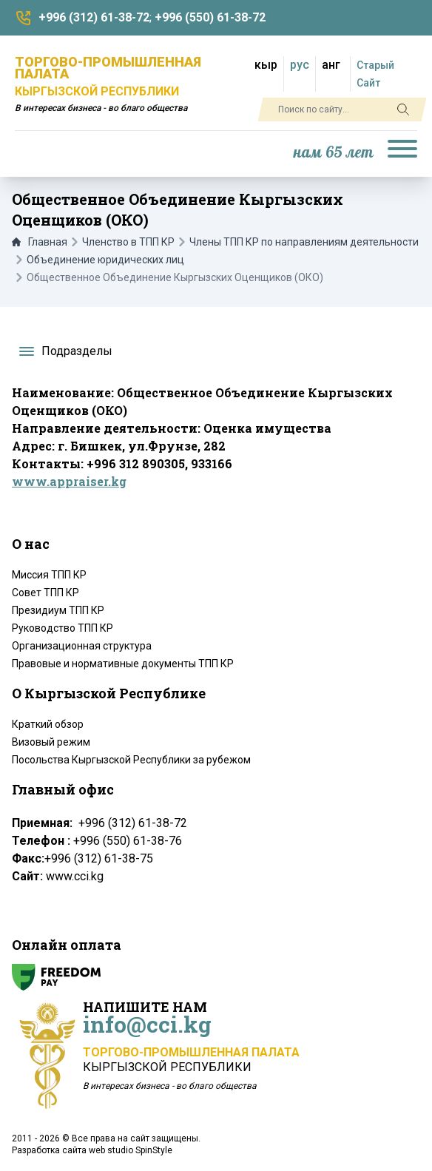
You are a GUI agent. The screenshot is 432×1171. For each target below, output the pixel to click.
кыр (265, 65)
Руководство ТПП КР (62, 628)
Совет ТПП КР (45, 592)
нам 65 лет (334, 152)
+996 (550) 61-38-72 (210, 17)
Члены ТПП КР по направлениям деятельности (304, 242)
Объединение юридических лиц (105, 260)
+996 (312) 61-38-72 (93, 17)
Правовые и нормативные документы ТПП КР (123, 663)
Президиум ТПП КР (58, 610)
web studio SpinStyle (130, 1150)
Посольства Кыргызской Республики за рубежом (131, 760)
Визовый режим (51, 742)
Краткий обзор (48, 724)
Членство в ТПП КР (128, 242)
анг (331, 65)
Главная (39, 242)
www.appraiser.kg (69, 481)
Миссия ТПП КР (49, 575)
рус (299, 65)
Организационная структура (82, 646)
